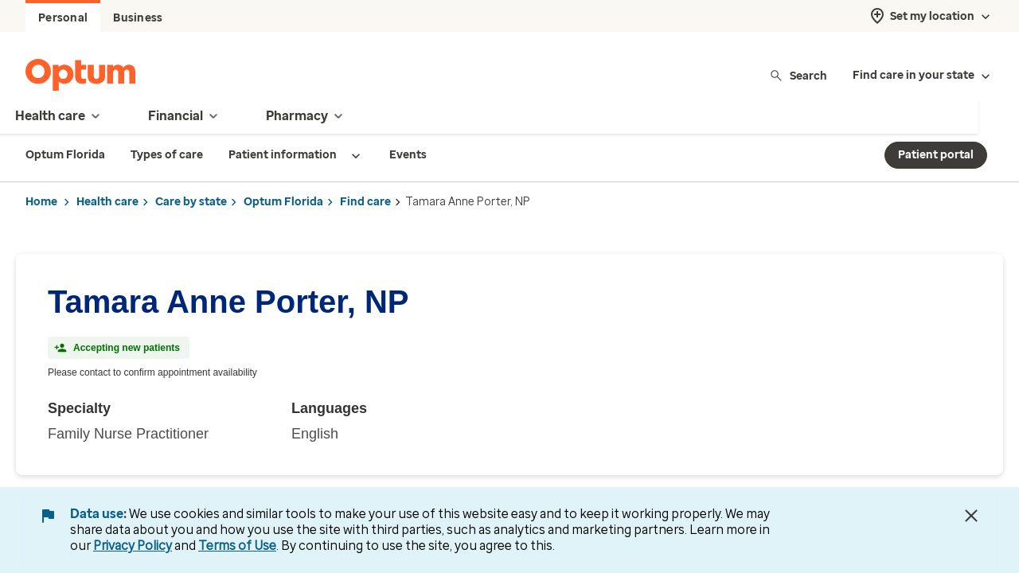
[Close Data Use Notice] (971, 515)
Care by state (191, 202)
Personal (63, 18)
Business (137, 18)
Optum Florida (283, 202)
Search (798, 75)
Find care (365, 202)
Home (41, 202)
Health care (107, 202)
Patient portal (936, 155)
